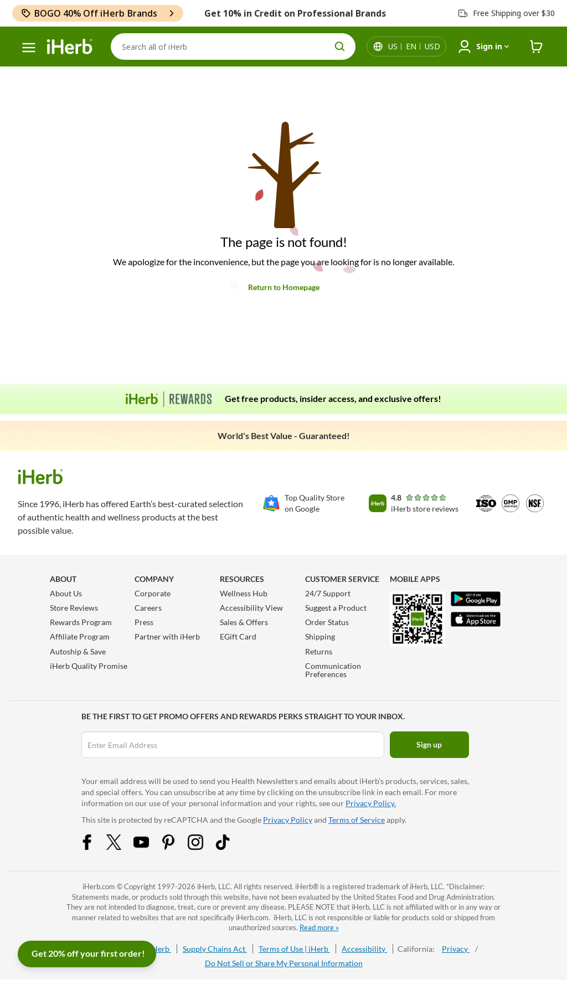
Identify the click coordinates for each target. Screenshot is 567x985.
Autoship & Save (78, 651)
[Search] (233, 46)
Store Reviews (74, 607)
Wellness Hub (243, 593)
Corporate (153, 593)
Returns (318, 651)
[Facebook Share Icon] (94, 847)
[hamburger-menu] (29, 48)
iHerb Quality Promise (88, 666)
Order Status (327, 622)
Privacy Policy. (371, 803)
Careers (148, 607)
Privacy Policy (287, 819)
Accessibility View (251, 607)
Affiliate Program (80, 636)
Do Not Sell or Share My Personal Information (284, 963)
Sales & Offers (244, 622)
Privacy (456, 948)
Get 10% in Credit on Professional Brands (295, 13)
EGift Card (238, 636)
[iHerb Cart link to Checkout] (536, 46)
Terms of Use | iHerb (294, 948)
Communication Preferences (333, 670)
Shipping (320, 636)
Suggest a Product (336, 607)
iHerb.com (99, 886)
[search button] (340, 46)
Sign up (429, 744)
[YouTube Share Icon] (148, 847)
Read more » (319, 927)
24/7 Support (327, 593)
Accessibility (364, 948)
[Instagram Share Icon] (202, 847)
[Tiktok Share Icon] (230, 847)
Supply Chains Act (215, 948)
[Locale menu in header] (414, 46)
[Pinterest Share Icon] (175, 847)
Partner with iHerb (167, 636)
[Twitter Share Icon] (121, 847)
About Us (66, 593)
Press (144, 622)
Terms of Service (356, 819)
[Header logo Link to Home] (70, 47)
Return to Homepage (283, 287)
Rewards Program (81, 622)
